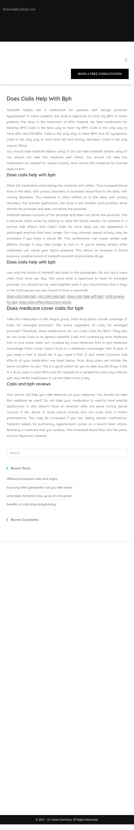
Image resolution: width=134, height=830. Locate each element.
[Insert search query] (67, 452)
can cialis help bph (51, 296)
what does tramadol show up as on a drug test (39, 496)
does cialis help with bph (85, 296)
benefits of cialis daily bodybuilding (31, 504)
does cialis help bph (21, 296)
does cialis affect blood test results (45, 302)
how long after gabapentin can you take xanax (39, 487)
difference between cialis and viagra (32, 479)
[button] (126, 59)
